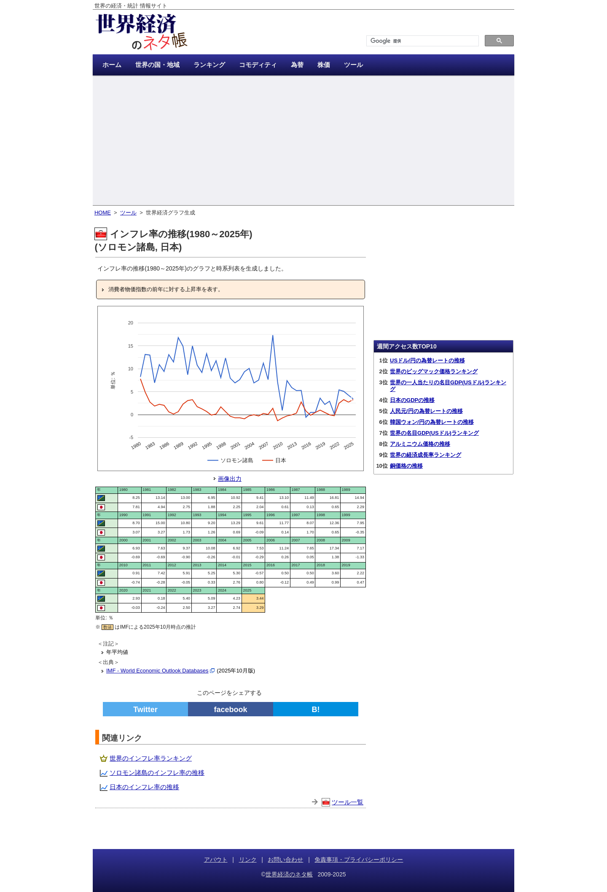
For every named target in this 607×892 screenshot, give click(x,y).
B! (316, 709)
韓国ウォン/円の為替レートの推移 (432, 422)
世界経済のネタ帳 (289, 874)
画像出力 (230, 478)
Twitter (145, 709)
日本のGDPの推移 (412, 400)
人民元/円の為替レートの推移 (426, 411)
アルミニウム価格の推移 (420, 444)
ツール (128, 212)
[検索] (422, 41)
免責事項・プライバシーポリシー (358, 859)
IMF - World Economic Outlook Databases (157, 670)
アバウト (216, 859)
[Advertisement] (303, 141)
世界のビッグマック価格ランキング (434, 371)
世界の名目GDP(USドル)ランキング (434, 433)
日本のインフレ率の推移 (144, 786)
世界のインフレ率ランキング (151, 758)
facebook (230, 709)
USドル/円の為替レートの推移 (427, 360)
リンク (248, 859)
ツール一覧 (347, 802)
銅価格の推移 (406, 466)
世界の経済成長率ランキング (425, 455)
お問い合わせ (285, 859)
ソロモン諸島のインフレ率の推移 (157, 772)
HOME (102, 212)
